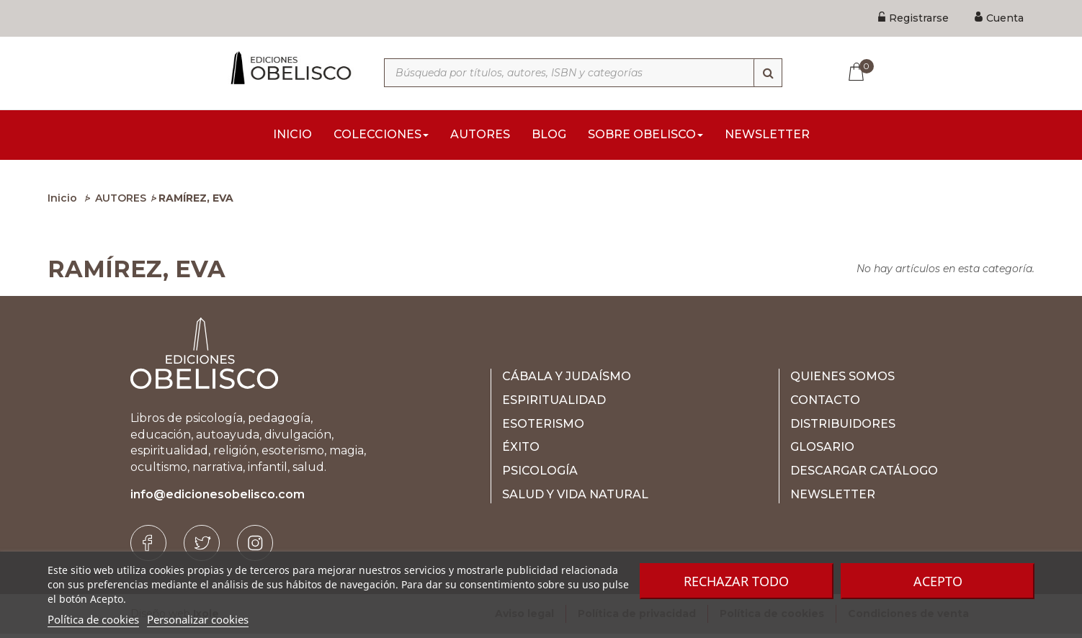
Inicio (62, 202)
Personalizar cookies (198, 619)
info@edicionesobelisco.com (217, 499)
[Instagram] (255, 547)
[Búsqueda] (768, 72)
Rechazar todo (736, 581)
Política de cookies (93, 619)
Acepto (937, 581)
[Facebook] (148, 547)
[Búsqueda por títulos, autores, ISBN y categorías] (583, 72)
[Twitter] (202, 547)
